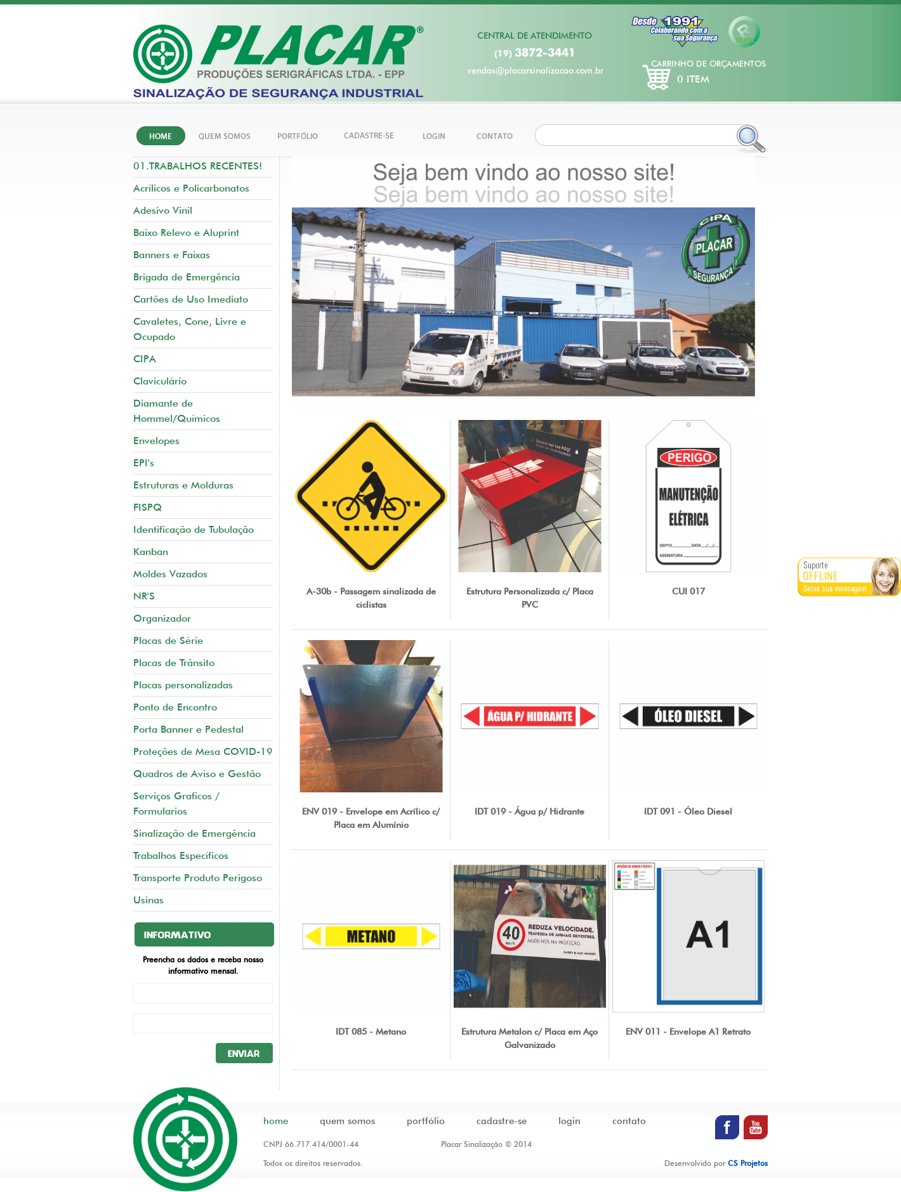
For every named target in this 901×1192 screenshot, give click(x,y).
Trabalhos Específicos (180, 855)
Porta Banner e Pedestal (188, 729)
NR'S (144, 596)
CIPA (144, 359)
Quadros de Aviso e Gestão (197, 774)
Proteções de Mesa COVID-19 (203, 751)
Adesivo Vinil (162, 210)
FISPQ (147, 507)
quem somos (347, 1121)
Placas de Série (168, 640)
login (569, 1121)
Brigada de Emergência (186, 277)
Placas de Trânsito (173, 663)
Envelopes (156, 441)
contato (629, 1121)
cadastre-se (502, 1121)
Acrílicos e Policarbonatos (191, 188)
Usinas (148, 900)
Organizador (162, 618)
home (275, 1121)
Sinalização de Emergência (194, 833)
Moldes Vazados (170, 574)
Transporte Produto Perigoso (197, 878)
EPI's (143, 463)
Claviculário (160, 381)
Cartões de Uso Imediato (190, 299)
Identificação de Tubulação (193, 529)
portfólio (426, 1121)
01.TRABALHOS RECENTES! (197, 166)
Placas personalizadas (183, 685)
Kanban (150, 552)
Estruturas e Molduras (183, 485)
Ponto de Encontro (175, 707)
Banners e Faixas (171, 255)
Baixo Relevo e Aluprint (186, 232)
